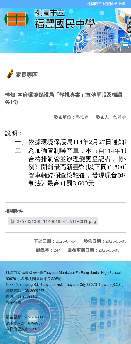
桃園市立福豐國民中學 (106, 3)
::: (6, 59)
